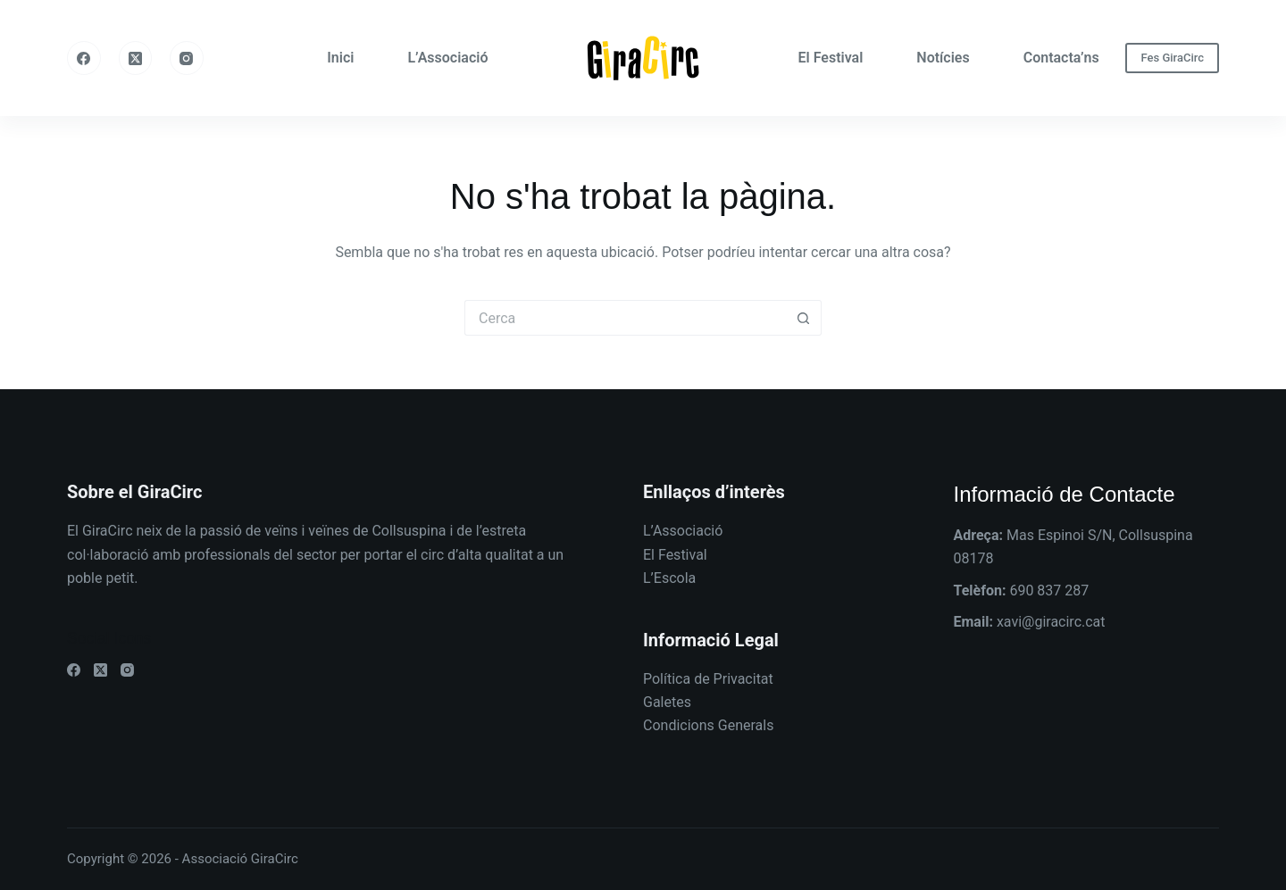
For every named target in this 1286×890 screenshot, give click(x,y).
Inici (340, 57)
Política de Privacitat (708, 678)
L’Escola (669, 578)
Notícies (942, 57)
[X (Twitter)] (136, 58)
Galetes (667, 702)
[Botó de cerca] (804, 318)
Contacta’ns (1061, 57)
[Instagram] (187, 58)
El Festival (831, 57)
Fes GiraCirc (1172, 57)
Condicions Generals (708, 725)
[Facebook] (84, 58)
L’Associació (447, 57)
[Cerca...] (625, 318)
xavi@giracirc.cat (1051, 621)
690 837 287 (1049, 590)
